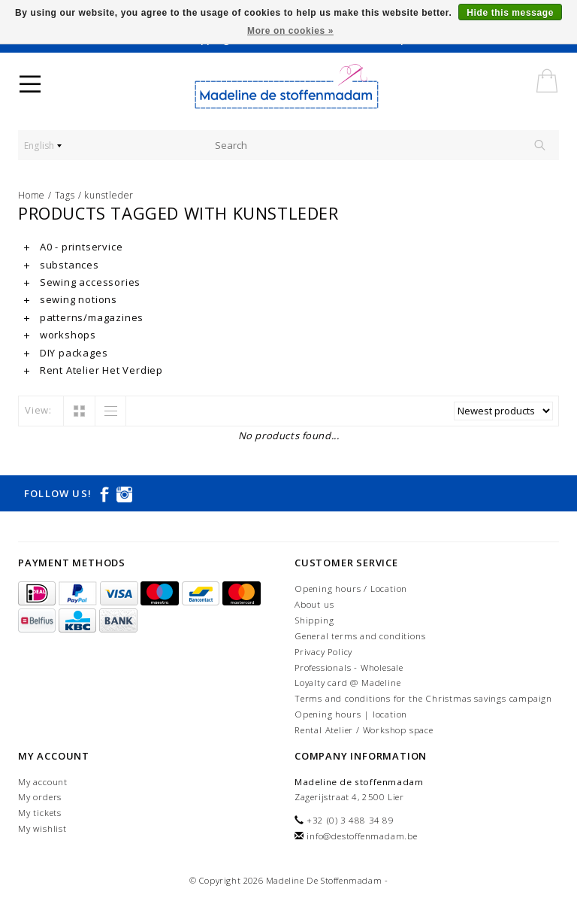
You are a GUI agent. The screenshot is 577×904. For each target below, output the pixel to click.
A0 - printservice (73, 246)
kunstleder (109, 195)
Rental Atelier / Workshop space (364, 730)
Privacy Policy (323, 651)
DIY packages (65, 352)
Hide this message (510, 13)
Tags (65, 195)
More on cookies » (290, 31)
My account (43, 781)
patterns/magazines (83, 317)
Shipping (314, 620)
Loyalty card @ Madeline (347, 682)
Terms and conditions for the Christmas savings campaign (423, 698)
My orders (40, 796)
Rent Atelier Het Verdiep (93, 370)
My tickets (40, 812)
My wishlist (42, 828)
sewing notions (70, 299)
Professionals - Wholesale (349, 667)
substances (61, 265)
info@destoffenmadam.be (362, 836)
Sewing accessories (82, 282)
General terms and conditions (360, 636)
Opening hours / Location (351, 588)
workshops (60, 334)
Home (31, 195)
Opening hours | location (351, 714)
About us (314, 604)
